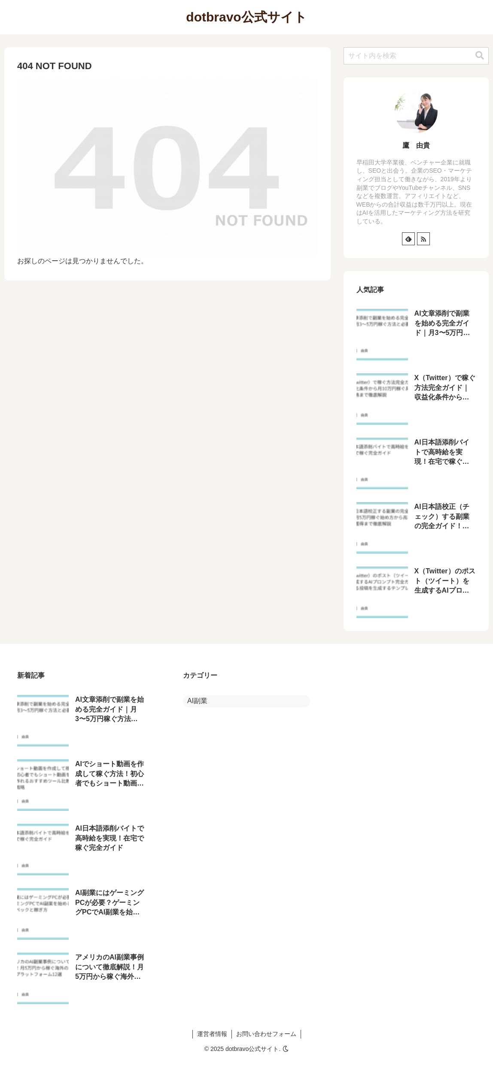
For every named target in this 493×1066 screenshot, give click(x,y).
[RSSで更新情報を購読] (423, 238)
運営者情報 (212, 1033)
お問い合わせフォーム (266, 1033)
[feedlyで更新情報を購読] (408, 238)
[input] (416, 55)
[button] (479, 56)
